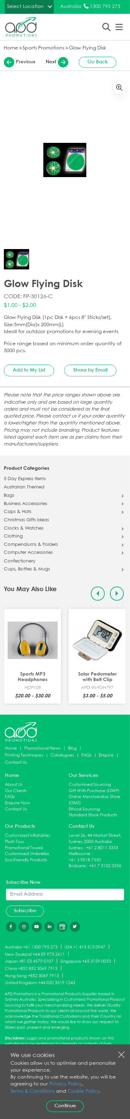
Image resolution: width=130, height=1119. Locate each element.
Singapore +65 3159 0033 (85, 961)
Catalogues (62, 755)
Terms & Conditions (32, 1091)
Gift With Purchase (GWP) (94, 791)
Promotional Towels (24, 848)
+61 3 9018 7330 (85, 860)
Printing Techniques (24, 755)
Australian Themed (24, 487)
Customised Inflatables (27, 835)
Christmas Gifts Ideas (26, 520)
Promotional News (42, 748)
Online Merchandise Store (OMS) (94, 800)
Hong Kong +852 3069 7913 (32, 976)
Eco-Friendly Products (26, 860)
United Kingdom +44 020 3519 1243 (40, 983)
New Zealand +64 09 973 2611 (35, 954)
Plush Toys (14, 842)
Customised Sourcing (90, 785)
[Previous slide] (98, 594)
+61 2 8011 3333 (102, 848)
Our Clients (16, 791)
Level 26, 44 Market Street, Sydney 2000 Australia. (95, 839)
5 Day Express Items (25, 479)
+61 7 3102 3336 (105, 866)
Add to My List (29, 370)
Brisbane (77, 866)
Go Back (97, 61)
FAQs (86, 755)
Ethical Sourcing (84, 809)
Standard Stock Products (93, 815)
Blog (72, 748)
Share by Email (90, 370)
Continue (65, 1105)
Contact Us (16, 762)
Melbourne (79, 854)
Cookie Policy (83, 1091)
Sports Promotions (43, 48)
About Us (14, 785)
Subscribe (25, 910)
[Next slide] (117, 594)
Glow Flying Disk (87, 48)
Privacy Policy (65, 1084)
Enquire (106, 755)
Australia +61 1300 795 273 (31, 947)
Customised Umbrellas (27, 854)
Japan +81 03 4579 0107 (29, 961)
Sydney (76, 848)
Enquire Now (17, 803)
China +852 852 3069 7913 (31, 969)
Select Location (25, 6)
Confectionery (19, 561)
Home (11, 48)
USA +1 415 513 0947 (84, 947)
